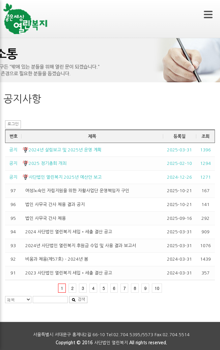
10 (157, 288)
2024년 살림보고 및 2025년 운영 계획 (65, 150)
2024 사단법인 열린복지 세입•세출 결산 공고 (68, 232)
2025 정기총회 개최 (47, 163)
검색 (78, 299)
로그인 (13, 124)
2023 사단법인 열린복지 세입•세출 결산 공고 (68, 273)
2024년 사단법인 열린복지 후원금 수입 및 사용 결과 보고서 (80, 245)
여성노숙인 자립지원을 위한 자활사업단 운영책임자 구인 (77, 190)
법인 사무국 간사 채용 (45, 218)
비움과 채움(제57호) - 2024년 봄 (56, 259)
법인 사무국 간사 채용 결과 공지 (55, 204)
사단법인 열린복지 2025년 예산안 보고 (65, 177)
